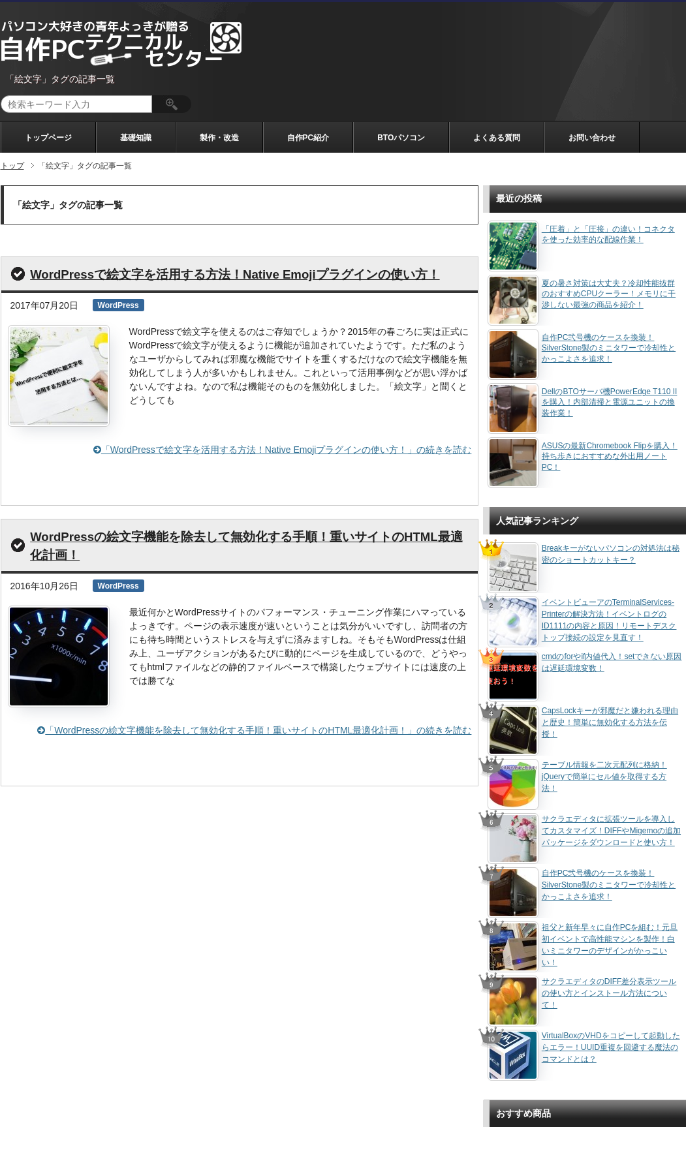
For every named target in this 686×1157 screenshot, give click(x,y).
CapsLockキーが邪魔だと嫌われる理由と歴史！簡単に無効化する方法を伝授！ (610, 722)
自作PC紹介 (308, 137)
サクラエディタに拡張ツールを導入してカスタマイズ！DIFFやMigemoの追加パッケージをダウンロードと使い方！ (611, 830)
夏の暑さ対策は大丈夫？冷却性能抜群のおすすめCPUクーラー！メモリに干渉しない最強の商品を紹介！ (609, 294)
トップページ (48, 137)
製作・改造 (219, 137)
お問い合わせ (592, 137)
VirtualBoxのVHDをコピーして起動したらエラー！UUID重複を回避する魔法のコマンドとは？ (611, 1047)
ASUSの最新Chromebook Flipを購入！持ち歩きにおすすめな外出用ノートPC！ (610, 456)
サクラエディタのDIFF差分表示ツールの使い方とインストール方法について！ (609, 993)
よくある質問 (496, 137)
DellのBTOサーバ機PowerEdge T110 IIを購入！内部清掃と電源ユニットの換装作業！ (610, 402)
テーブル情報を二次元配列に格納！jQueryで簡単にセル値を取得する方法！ (604, 776)
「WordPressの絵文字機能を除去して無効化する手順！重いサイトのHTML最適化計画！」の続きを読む (254, 730)
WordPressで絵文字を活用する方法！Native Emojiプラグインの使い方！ (234, 274)
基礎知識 (135, 137)
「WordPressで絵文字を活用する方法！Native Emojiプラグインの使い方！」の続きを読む (282, 449)
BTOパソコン (401, 137)
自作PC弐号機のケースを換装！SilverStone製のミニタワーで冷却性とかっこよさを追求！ (609, 348)
